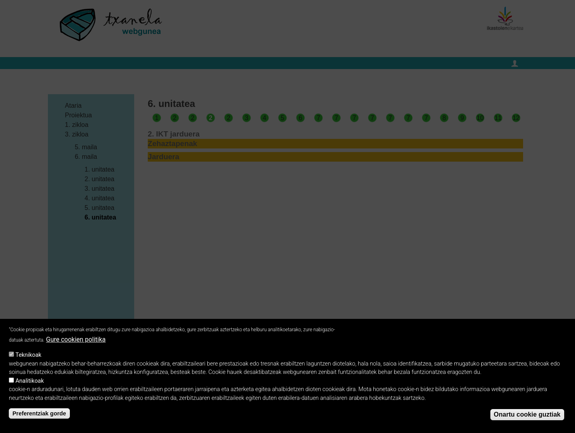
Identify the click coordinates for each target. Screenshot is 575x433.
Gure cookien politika (75, 340)
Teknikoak (29, 356)
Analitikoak (30, 382)
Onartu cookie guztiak (527, 415)
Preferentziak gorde (39, 414)
